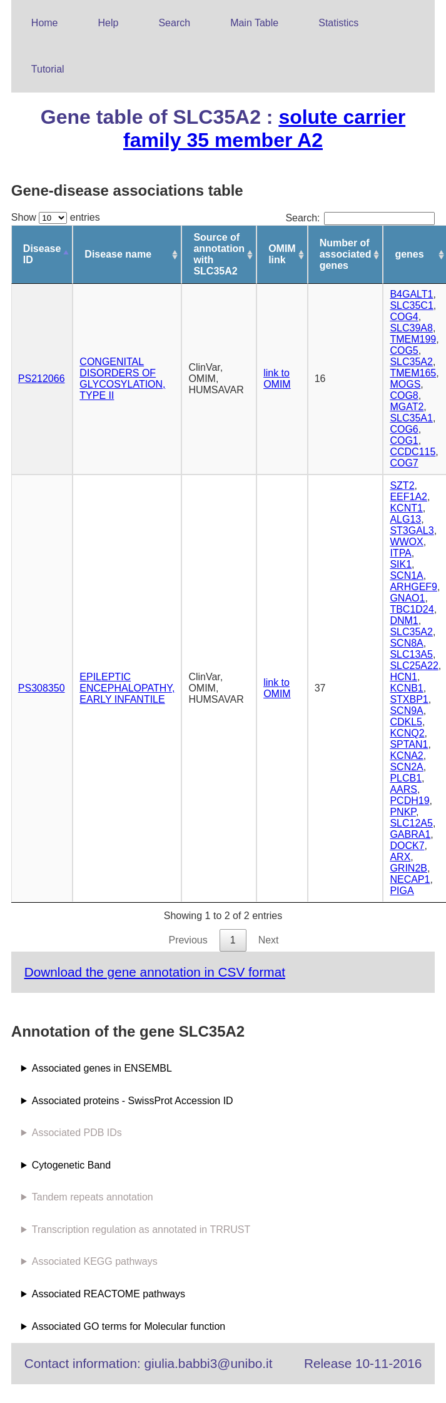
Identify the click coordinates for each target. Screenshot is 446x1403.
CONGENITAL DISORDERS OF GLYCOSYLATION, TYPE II (122, 378)
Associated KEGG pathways (95, 1261)
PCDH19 (409, 800)
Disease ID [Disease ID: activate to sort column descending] (42, 254)
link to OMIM (277, 379)
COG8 (404, 395)
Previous (187, 940)
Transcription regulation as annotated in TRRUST (141, 1229)
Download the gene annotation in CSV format (154, 972)
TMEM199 (413, 339)
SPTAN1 (409, 744)
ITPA (400, 553)
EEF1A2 (408, 496)
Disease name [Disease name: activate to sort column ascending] (117, 254)
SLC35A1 (411, 418)
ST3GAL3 (411, 530)
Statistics (338, 23)
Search (174, 23)
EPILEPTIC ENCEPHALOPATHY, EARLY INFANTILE (127, 688)
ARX (400, 857)
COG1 (404, 440)
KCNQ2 (407, 733)
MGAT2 (406, 406)
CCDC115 (412, 451)
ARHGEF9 (413, 586)
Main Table (254, 23)
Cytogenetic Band (71, 1165)
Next (268, 940)
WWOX (406, 541)
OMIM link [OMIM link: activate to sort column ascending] (282, 254)
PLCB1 (406, 778)
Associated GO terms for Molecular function (128, 1326)
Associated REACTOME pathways (108, 1294)
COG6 (404, 429)
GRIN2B (408, 868)
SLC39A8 (411, 328)
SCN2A (406, 767)
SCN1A (406, 575)
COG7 (404, 463)
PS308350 (41, 688)
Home (44, 23)
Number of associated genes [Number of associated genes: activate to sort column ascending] (346, 254)
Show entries (55, 217)
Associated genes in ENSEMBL (102, 1068)
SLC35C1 (411, 305)
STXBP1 (409, 699)
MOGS (405, 384)
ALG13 (405, 519)
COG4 (404, 316)
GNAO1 (407, 598)
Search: (360, 218)
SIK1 (401, 564)
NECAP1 (410, 879)
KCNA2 (406, 755)
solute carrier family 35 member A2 (264, 128)
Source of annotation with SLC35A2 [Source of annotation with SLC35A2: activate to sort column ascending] (219, 254)
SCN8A (406, 643)
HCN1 (403, 676)
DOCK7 (407, 845)
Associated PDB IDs (77, 1132)
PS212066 (41, 378)
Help (108, 23)
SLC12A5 (411, 823)
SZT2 (402, 485)
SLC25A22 (414, 665)
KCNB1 (406, 688)
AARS (403, 789)
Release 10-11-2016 (363, 1363)
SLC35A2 (411, 361)
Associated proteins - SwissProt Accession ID (132, 1100)
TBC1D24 (411, 609)
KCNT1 (406, 508)
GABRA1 (410, 834)
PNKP (403, 812)
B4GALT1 (411, 294)
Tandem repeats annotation (92, 1197)
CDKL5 (406, 722)
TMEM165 (413, 373)
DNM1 (404, 620)
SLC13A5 (411, 654)
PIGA (401, 890)
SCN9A (406, 710)
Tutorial (47, 69)
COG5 (404, 350)
